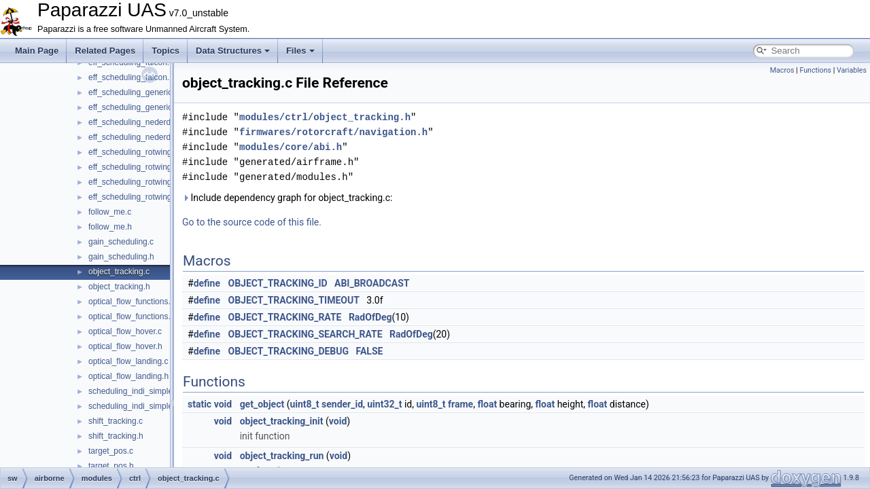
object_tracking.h (119, 286)
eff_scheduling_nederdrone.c (141, 122)
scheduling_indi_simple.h (133, 406)
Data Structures (233, 51)
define (207, 283)
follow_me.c (109, 212)
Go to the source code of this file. (251, 222)
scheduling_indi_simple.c (133, 391)
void (223, 404)
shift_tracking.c (115, 421)
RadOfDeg (370, 317)
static (199, 404)
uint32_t (384, 404)
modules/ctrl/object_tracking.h (325, 117)
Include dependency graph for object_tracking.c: (287, 197)
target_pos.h (111, 466)
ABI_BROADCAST (371, 283)
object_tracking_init (282, 421)
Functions (815, 70)
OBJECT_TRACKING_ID (278, 283)
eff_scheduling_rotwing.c (133, 152)
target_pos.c (110, 451)
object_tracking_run (282, 455)
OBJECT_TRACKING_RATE (285, 317)
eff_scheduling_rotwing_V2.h (140, 197)
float (487, 404)
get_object (262, 404)
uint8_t (304, 404)
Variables (852, 70)
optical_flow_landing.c (128, 361)
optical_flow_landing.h (128, 376)
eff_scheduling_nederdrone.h (141, 137)
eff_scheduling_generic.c (133, 92)
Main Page (36, 51)
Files (300, 51)
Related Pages (105, 51)
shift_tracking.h (115, 436)
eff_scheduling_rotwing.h (133, 167)
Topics (165, 51)
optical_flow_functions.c (131, 301)
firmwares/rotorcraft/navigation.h (333, 132)
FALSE (369, 351)
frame (460, 404)
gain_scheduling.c (121, 242)
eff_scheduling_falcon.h (131, 77)
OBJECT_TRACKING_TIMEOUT (294, 300)
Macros (782, 70)
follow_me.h (110, 227)
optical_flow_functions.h (131, 316)
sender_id (342, 404)
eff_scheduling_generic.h (133, 107)
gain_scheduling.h (121, 256)
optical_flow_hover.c (125, 331)
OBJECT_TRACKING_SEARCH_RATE (305, 334)
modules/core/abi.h (290, 147)
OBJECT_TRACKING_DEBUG (288, 351)
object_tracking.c (119, 271)
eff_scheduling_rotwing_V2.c (140, 182)
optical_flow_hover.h (125, 346)
